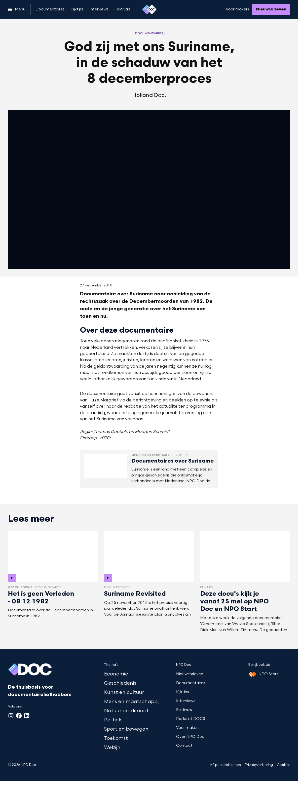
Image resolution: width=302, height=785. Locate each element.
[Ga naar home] (149, 9)
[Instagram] (11, 716)
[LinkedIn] (27, 716)
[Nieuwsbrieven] (271, 9)
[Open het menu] (16, 9)
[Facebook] (19, 716)
